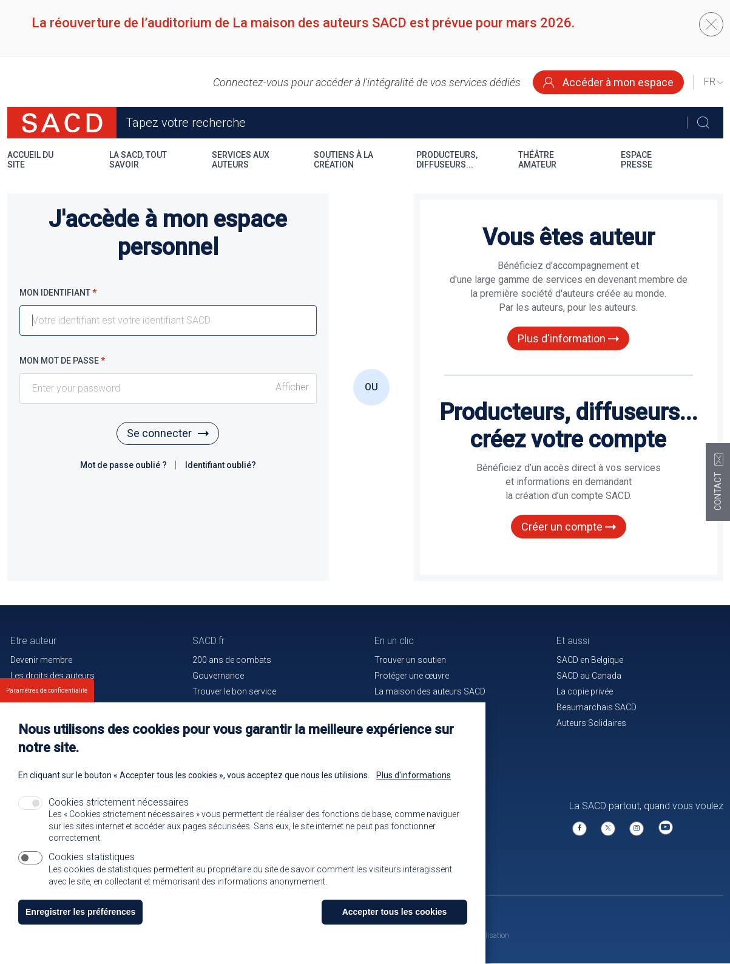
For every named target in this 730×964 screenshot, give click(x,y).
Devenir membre (41, 660)
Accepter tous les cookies (394, 914)
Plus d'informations (413, 777)
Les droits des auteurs (52, 676)
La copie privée (584, 691)
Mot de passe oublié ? (124, 465)
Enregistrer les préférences (80, 914)
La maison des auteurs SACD (429, 691)
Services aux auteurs (240, 159)
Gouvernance (218, 676)
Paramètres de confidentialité (46, 693)
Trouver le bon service (234, 691)
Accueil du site (30, 159)
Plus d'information (568, 338)
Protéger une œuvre (411, 676)
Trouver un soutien (410, 660)
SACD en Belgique (589, 660)
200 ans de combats (231, 660)
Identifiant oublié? (220, 465)
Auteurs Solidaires (591, 723)
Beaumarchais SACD (596, 707)
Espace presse (636, 159)
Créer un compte (568, 526)
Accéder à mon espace (608, 82)
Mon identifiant (57, 292)
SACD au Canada (588, 676)
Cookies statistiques (92, 859)
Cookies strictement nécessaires (119, 804)
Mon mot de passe (62, 360)
